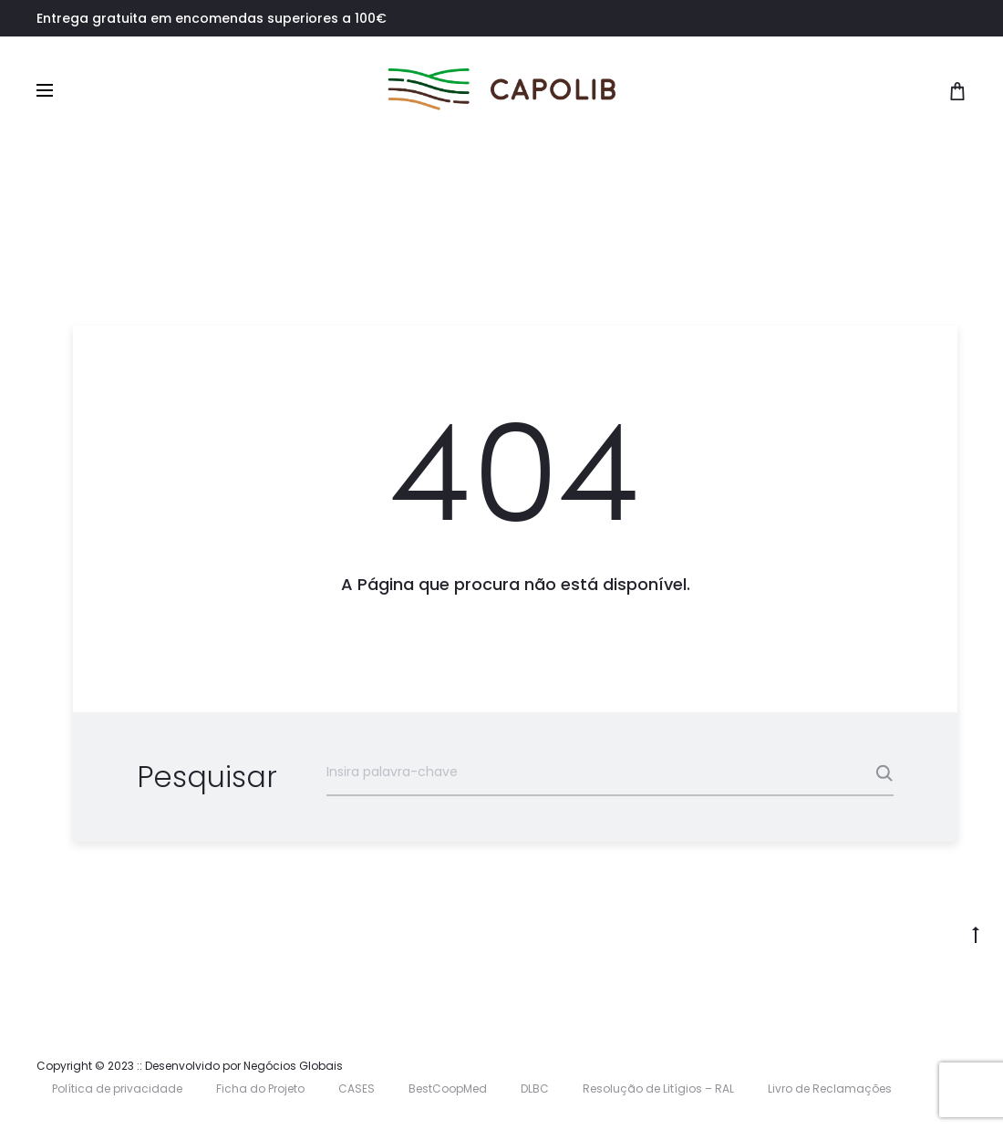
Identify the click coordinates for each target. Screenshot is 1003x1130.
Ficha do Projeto (260, 1088)
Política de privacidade (117, 1088)
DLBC (535, 1088)
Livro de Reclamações (830, 1088)
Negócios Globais (293, 1065)
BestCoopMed (447, 1088)
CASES (356, 1088)
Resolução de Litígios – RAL (658, 1088)
